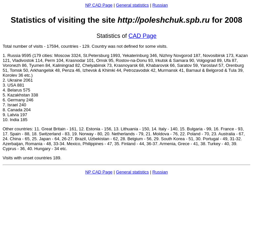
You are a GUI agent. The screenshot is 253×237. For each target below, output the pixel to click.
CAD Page (142, 36)
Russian (160, 5)
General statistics (132, 5)
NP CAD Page (99, 5)
